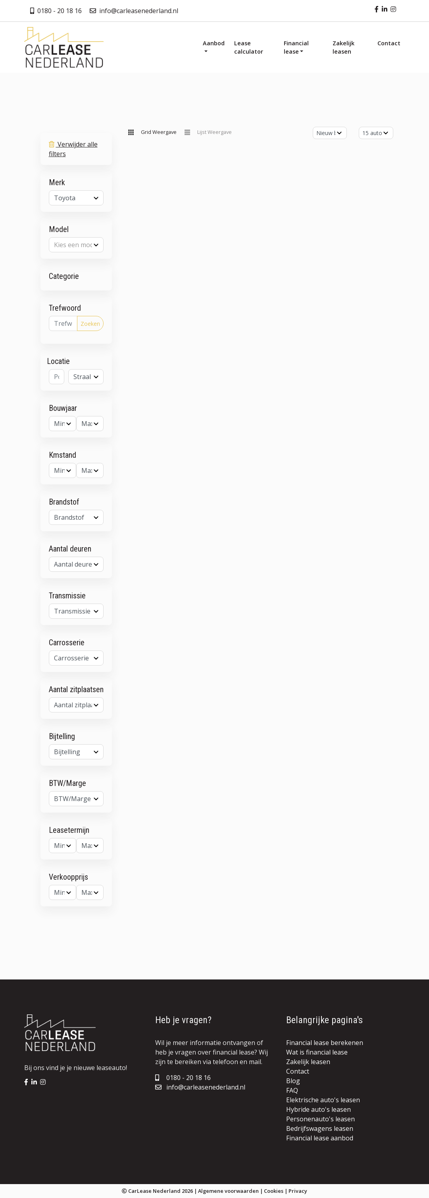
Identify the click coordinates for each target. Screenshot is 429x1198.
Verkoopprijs (68, 877)
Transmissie (67, 595)
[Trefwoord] (63, 323)
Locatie (58, 361)
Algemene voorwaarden (228, 1190)
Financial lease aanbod (319, 1138)
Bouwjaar (63, 408)
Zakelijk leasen (308, 1061)
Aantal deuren (70, 549)
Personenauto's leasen (320, 1119)
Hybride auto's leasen (318, 1109)
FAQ (292, 1090)
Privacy (298, 1190)
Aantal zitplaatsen (76, 689)
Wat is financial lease (317, 1052)
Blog (293, 1080)
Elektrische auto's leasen (323, 1099)
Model (59, 229)
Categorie (64, 276)
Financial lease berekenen (324, 1042)
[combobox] (76, 197)
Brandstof (64, 502)
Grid (159, 131)
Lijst (214, 131)
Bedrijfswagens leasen (319, 1128)
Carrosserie (67, 642)
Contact (297, 1071)
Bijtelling (62, 736)
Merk (57, 182)
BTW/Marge (67, 783)
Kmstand (62, 455)
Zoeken (90, 323)
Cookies (273, 1190)
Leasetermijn (69, 830)
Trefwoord (65, 308)
